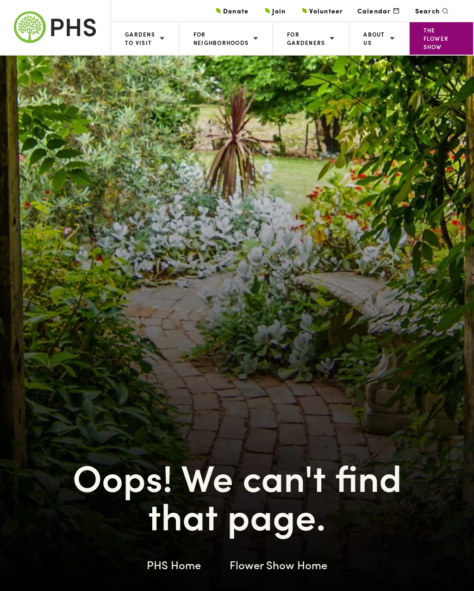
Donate (236, 10)
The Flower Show (436, 38)
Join (279, 10)
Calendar (374, 10)
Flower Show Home (278, 564)
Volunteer (326, 10)
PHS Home (174, 564)
